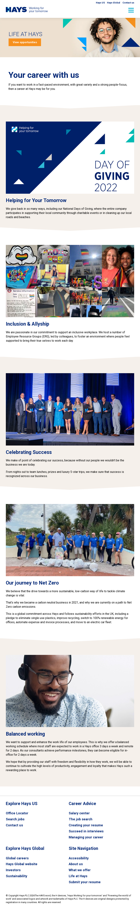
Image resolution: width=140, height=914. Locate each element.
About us (76, 864)
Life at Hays (78, 877)
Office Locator (17, 813)
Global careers (17, 858)
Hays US (99, 2)
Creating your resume (86, 825)
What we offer (80, 871)
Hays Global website (22, 864)
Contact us (14, 825)
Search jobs (15, 819)
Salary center (79, 813)
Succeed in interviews (86, 831)
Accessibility (79, 858)
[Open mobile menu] (131, 10)
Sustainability (16, 877)
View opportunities (25, 42)
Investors (13, 871)
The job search (81, 819)
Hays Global (113, 2)
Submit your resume (85, 883)
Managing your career (86, 837)
